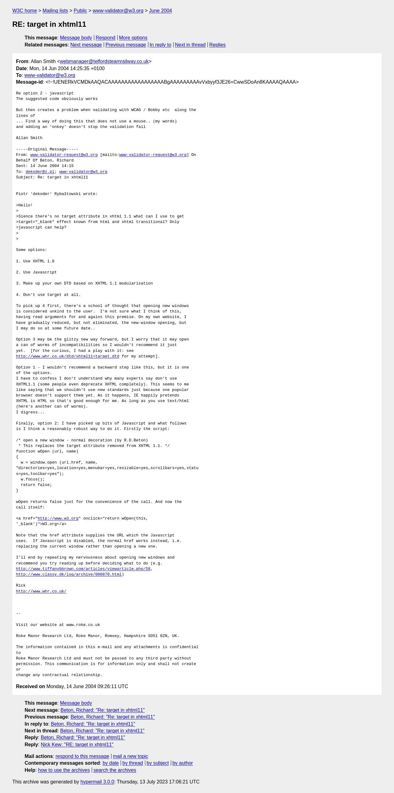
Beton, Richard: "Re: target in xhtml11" (103, 710)
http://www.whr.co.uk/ (41, 591)
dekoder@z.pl (40, 172)
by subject (158, 763)
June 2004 (160, 10)
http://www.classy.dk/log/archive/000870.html (69, 574)
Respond (105, 37)
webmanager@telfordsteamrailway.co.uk (104, 61)
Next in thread (190, 44)
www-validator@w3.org (118, 10)
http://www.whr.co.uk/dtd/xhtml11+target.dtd (67, 356)
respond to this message (82, 756)
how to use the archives (64, 770)
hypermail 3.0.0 (97, 781)
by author (182, 763)
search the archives (115, 770)
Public (80, 10)
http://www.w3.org (58, 518)
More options (133, 37)
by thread (133, 763)
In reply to (160, 44)
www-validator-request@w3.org (64, 155)
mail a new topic (130, 756)
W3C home (24, 10)
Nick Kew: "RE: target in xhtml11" (77, 744)
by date (111, 763)
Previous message (126, 44)
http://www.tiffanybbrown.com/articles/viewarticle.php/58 (83, 569)
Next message (86, 44)
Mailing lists (55, 10)
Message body (76, 37)
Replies (217, 44)
